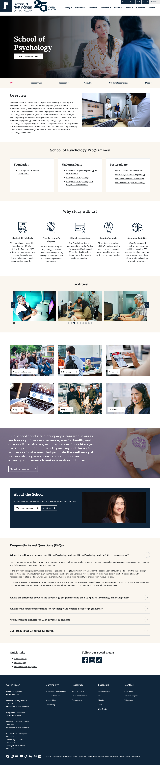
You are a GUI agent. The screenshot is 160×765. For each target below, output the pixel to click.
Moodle (101, 700)
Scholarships (69, 371)
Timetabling (50, 704)
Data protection (125, 756)
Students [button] (80, 7)
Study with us (20, 658)
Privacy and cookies (111, 756)
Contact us (116, 409)
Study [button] (68, 7)
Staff (138, 2)
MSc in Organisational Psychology (130, 174)
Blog (17, 409)
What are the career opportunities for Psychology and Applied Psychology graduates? (80, 608)
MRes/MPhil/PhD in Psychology (129, 178)
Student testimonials (118, 82)
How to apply (20, 662)
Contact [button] (140, 7)
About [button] (128, 7)
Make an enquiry (131, 696)
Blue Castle (102, 709)
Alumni (145, 2)
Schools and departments (56, 691)
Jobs (100, 704)
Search (153, 7)
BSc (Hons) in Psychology (77, 177)
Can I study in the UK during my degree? (80, 630)
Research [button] (105, 7)
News (113, 371)
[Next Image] (147, 305)
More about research (23, 469)
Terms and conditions (95, 756)
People (66, 409)
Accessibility (136, 756)
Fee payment (77, 700)
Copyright (82, 756)
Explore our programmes (28, 56)
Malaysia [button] (153, 2)
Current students (128, 2)
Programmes (36, 82)
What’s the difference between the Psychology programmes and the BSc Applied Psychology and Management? (80, 597)
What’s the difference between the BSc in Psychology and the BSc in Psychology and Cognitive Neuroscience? (80, 555)
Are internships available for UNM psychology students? (80, 619)
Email (100, 696)
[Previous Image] (13, 305)
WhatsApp (128, 700)
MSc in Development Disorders (129, 170)
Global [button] (117, 7)
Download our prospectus (25, 666)
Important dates (78, 691)
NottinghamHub (104, 691)
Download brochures (80, 696)
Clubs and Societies (53, 696)
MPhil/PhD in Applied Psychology (130, 182)
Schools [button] (93, 7)
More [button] (147, 82)
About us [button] (88, 82)
